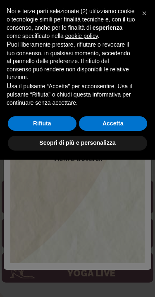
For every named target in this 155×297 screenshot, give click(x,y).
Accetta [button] (113, 260)
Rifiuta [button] (42, 260)
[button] (144, 150)
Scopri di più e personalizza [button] (77, 280)
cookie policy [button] (81, 173)
